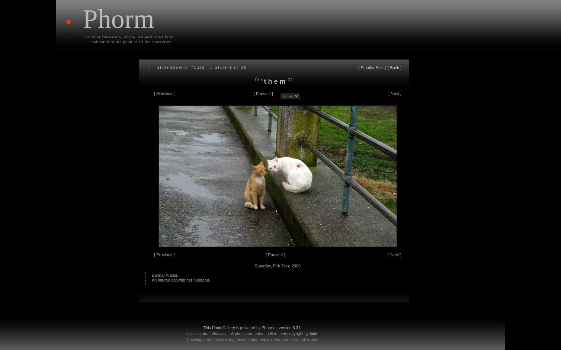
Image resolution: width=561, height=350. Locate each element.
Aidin (314, 333)
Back (394, 67)
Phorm (118, 19)
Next (395, 93)
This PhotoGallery (219, 327)
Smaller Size (372, 67)
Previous (164, 93)
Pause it (263, 93)
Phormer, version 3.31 (281, 327)
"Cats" (199, 67)
